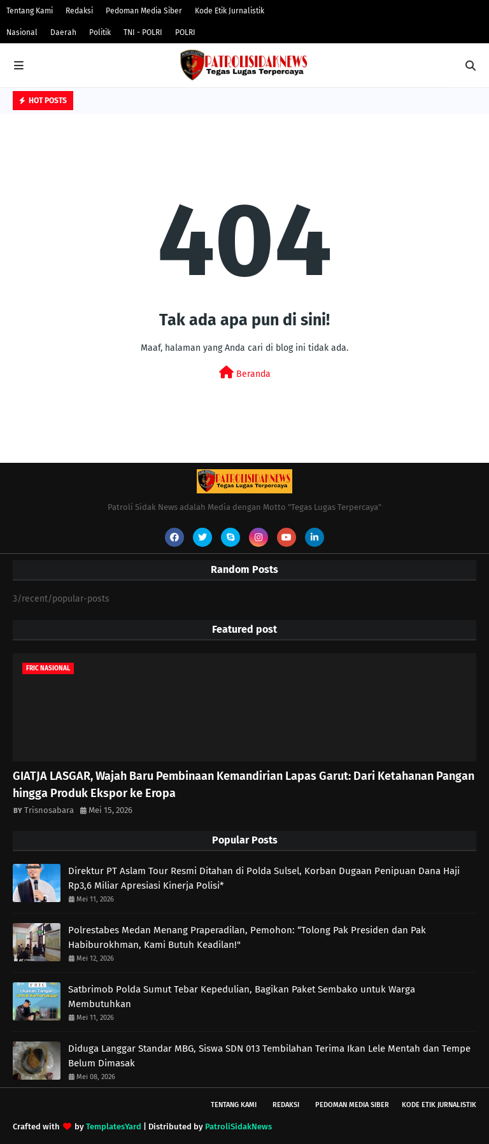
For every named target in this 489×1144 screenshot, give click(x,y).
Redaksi (79, 10)
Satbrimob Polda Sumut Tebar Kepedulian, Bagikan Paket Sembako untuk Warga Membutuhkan (241, 997)
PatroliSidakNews (238, 1126)
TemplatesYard (113, 1126)
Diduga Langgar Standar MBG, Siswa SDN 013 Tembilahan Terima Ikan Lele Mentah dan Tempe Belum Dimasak (269, 1056)
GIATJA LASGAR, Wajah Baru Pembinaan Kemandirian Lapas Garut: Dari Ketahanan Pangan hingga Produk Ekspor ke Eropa (243, 784)
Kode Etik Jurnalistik (229, 10)
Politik (100, 32)
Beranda (245, 372)
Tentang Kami (29, 10)
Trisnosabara (49, 810)
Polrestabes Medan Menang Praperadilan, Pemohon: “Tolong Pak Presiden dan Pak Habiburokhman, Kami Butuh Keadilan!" (247, 937)
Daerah (63, 32)
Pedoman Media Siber (144, 10)
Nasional (22, 32)
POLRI (185, 32)
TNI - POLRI (143, 32)
